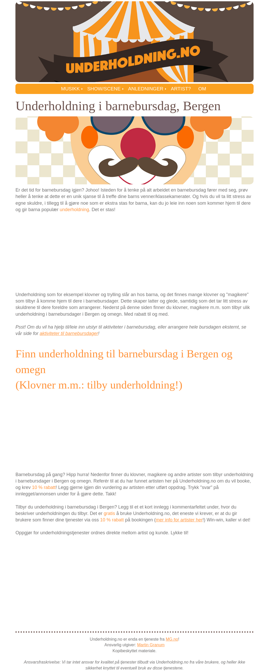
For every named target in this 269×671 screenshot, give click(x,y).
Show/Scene (104, 88)
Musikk (70, 88)
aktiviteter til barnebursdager (69, 333)
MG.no (172, 639)
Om (202, 88)
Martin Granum (151, 645)
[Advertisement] (134, 252)
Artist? (181, 88)
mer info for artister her (179, 519)
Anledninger (145, 88)
